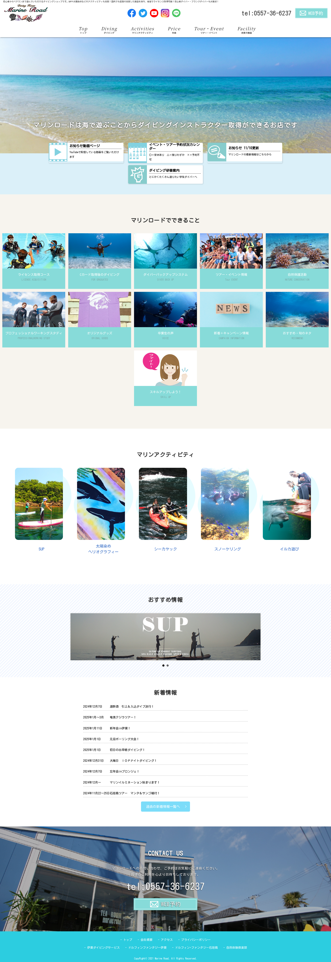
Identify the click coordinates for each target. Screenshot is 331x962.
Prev (76, 636)
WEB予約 (311, 13)
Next (255, 636)
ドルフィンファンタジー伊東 (147, 947)
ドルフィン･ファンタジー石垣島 (196, 947)
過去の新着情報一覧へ (163, 806)
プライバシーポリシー (196, 939)
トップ (127, 939)
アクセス (167, 939)
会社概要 (146, 939)
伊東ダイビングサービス (103, 947)
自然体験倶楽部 (236, 947)
